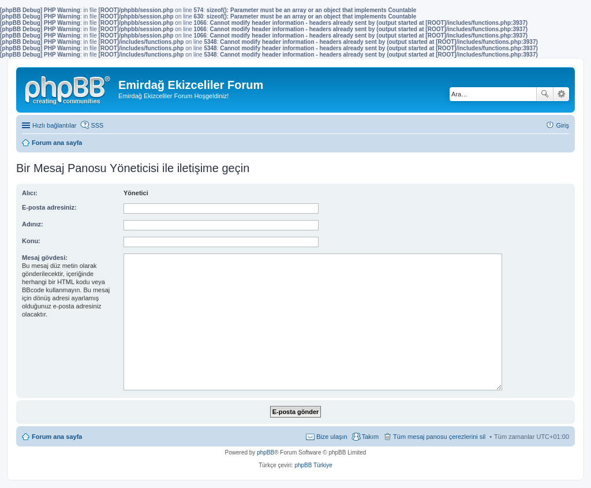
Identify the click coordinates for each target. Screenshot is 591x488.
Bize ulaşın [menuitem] (331, 436)
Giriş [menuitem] (562, 125)
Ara (544, 94)
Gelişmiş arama (561, 94)
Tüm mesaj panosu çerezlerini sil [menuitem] (439, 436)
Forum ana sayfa (57, 436)
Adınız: (32, 224)
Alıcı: (30, 192)
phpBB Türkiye (313, 465)
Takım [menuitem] (370, 436)
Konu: (31, 240)
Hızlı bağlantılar (54, 125)
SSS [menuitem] (97, 125)
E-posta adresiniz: (49, 207)
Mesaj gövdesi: (45, 257)
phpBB (265, 452)
